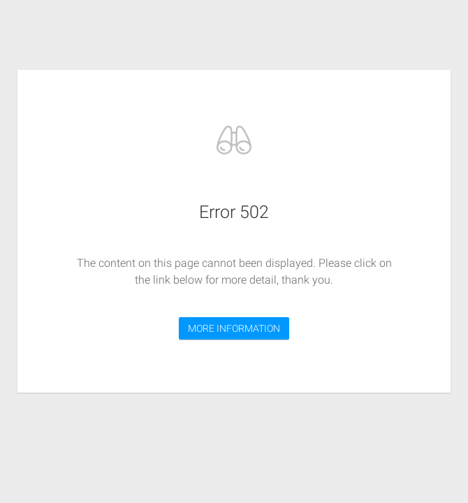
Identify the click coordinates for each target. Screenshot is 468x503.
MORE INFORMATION (234, 328)
